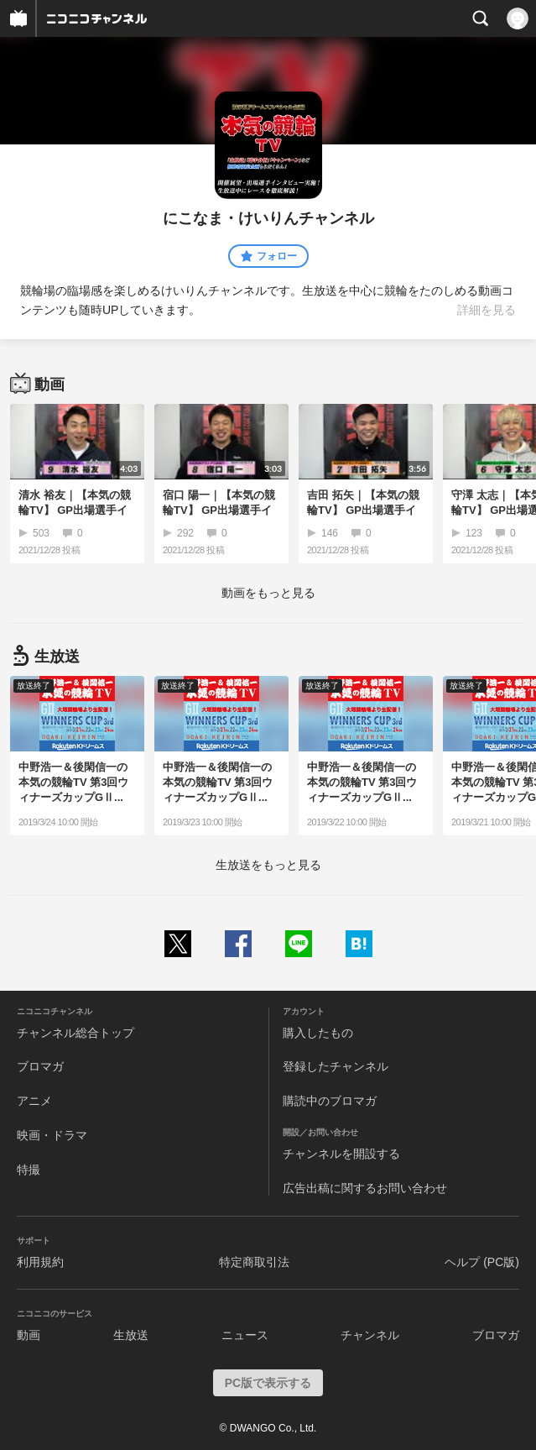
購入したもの (318, 1032)
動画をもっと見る (268, 592)
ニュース (244, 1335)
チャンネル (370, 1335)
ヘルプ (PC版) (482, 1262)
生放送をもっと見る (268, 865)
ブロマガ (40, 1066)
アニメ (34, 1100)
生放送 (130, 1335)
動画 (28, 1335)
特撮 (28, 1169)
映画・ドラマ (52, 1135)
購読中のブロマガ (330, 1100)
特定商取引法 (254, 1262)
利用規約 (40, 1262)
